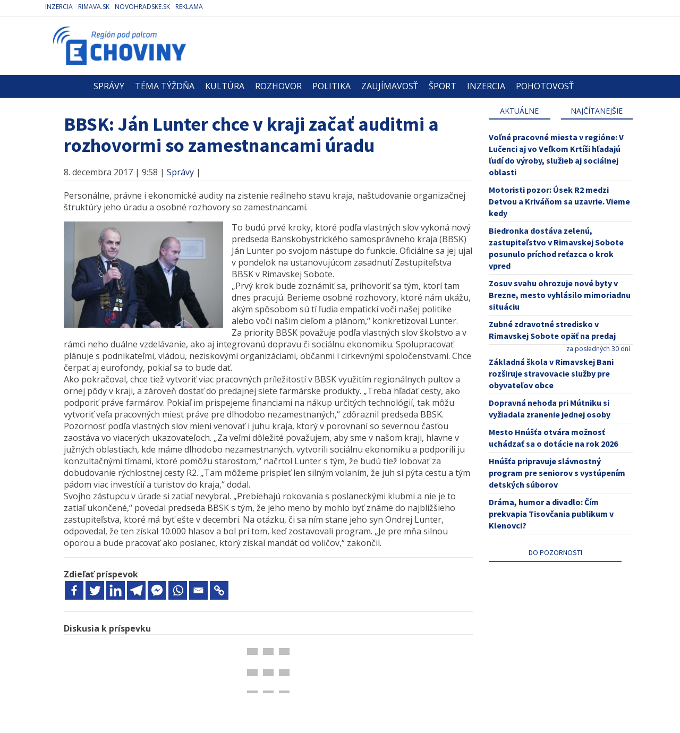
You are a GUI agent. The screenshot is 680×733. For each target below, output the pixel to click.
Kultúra (224, 86)
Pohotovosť (545, 86)
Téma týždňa (164, 86)
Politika (331, 86)
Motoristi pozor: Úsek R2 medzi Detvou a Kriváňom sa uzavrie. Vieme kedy (559, 201)
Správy (109, 86)
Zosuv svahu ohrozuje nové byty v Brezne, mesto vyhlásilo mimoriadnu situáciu (560, 295)
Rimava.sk (93, 7)
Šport (442, 86)
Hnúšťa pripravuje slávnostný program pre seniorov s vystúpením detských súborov (557, 473)
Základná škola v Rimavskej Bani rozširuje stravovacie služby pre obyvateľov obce (551, 373)
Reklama (189, 7)
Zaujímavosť (389, 86)
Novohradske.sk (142, 7)
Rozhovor (278, 86)
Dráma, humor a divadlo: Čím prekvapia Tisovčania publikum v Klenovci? (551, 514)
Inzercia (59, 7)
